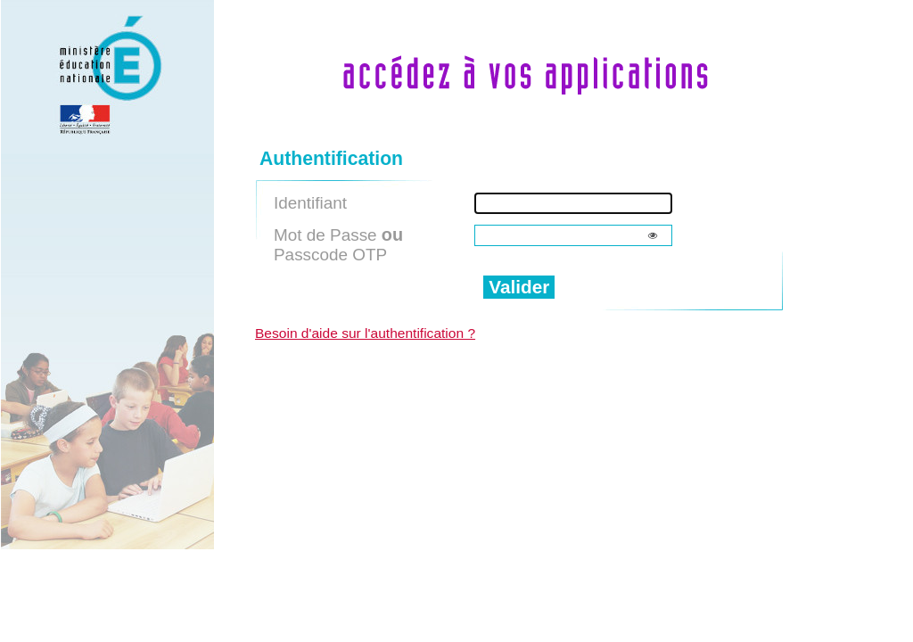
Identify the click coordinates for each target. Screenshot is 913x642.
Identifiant (310, 202)
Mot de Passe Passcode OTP (338, 244)
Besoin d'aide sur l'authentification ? (365, 333)
